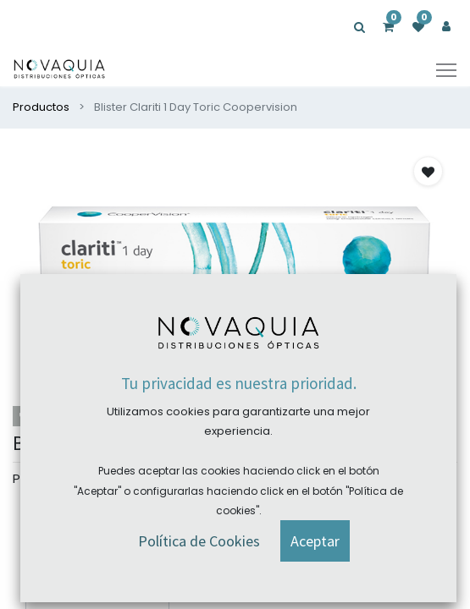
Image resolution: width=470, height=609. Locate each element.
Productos (41, 107)
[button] (428, 171)
